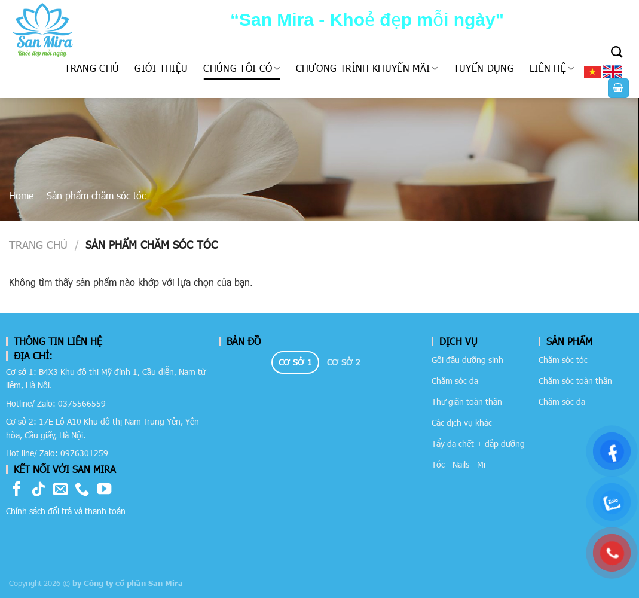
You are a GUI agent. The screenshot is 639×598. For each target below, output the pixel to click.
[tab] (295, 362)
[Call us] (82, 490)
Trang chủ (92, 68)
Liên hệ (552, 68)
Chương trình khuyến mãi (367, 68)
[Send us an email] (60, 490)
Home (21, 195)
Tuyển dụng (484, 68)
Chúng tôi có (241, 68)
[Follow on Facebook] (17, 490)
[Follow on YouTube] (104, 490)
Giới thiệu (161, 68)
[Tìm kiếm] (616, 52)
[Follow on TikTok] (38, 490)
